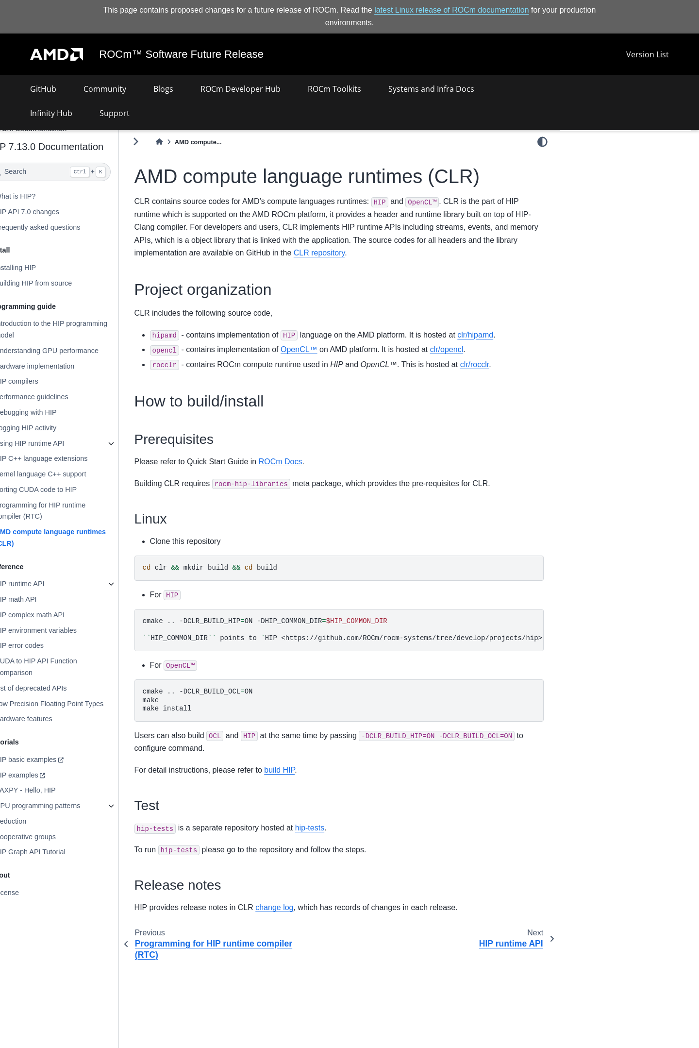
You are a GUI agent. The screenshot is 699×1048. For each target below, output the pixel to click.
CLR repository (426, 253)
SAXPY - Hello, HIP (50, 790)
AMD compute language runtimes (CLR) (76, 537)
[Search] (76, 172)
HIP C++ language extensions (66, 458)
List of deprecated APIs (56, 688)
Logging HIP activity (51, 428)
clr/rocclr (500, 364)
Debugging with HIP (51, 412)
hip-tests (335, 828)
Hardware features (49, 719)
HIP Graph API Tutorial (55, 852)
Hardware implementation (60, 366)
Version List (647, 54)
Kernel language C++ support (66, 474)
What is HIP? (40, 196)
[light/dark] (542, 141)
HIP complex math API (55, 615)
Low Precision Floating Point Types (74, 703)
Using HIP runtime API (55, 443)
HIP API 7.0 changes (52, 212)
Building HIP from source (59, 283)
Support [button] (115, 113)
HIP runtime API (45, 584)
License (32, 892)
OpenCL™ (324, 349)
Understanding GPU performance (72, 351)
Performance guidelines (57, 397)
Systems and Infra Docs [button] (431, 89)
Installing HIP (41, 267)
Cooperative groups (51, 837)
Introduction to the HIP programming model (76, 329)
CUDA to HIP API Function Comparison (61, 666)
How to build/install (596, 173)
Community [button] (104, 89)
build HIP (305, 770)
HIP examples (42, 775)
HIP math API (41, 599)
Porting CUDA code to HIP (61, 489)
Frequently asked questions (63, 227)
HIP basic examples (51, 759)
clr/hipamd (501, 335)
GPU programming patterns (63, 806)
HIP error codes (44, 645)
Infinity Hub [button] (51, 113)
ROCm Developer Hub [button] (240, 89)
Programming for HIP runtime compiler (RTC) (65, 510)
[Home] (185, 142)
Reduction (36, 821)
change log (300, 907)
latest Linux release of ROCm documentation (451, 10)
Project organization (600, 160)
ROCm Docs (306, 461)
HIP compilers (42, 381)
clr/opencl (472, 349)
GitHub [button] (43, 89)
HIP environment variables (61, 630)
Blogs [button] (163, 89)
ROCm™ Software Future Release (182, 54)
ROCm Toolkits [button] (334, 89)
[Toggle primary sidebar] (161, 142)
